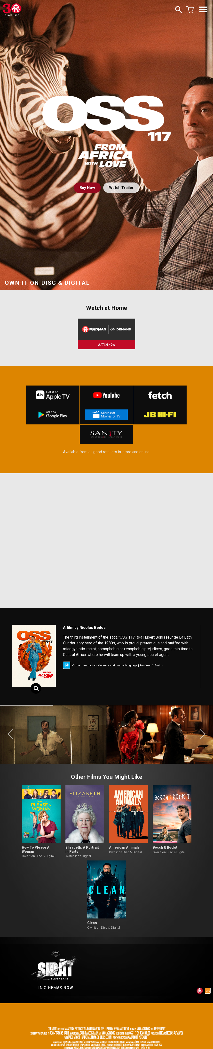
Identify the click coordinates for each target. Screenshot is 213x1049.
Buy (87, 187)
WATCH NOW (106, 344)
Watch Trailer (121, 187)
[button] (10, 734)
